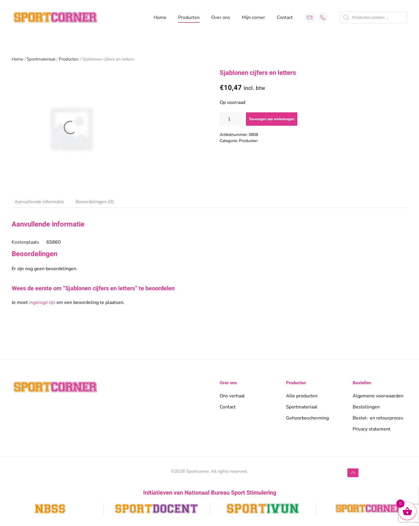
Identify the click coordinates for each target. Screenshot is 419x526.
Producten (69, 59)
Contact (285, 17)
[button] (352, 472)
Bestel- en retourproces (378, 418)
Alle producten (301, 396)
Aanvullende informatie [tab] (39, 202)
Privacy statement (371, 429)
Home (160, 17)
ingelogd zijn (42, 302)
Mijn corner (253, 17)
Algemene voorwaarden (378, 396)
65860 (53, 242)
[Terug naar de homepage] (55, 17)
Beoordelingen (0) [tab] (95, 202)
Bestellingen (366, 407)
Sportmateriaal (41, 59)
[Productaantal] (231, 119)
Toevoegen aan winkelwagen (271, 119)
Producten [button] (189, 17)
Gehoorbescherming (307, 418)
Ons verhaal (232, 396)
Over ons (220, 17)
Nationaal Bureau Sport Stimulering (230, 492)
